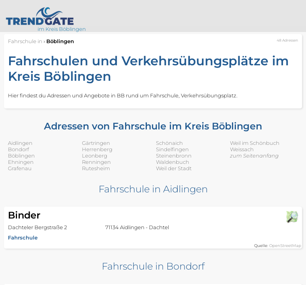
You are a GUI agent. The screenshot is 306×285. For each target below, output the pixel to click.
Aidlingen (20, 143)
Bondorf (18, 149)
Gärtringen (96, 143)
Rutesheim (96, 168)
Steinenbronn (174, 155)
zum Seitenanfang (254, 155)
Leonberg (94, 155)
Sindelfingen (172, 149)
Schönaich (169, 143)
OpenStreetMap (285, 245)
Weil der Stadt (174, 168)
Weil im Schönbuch (254, 143)
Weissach (242, 149)
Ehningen (21, 162)
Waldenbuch (172, 162)
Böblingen (21, 155)
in (25, 41)
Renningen (96, 162)
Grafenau (20, 168)
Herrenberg (97, 149)
